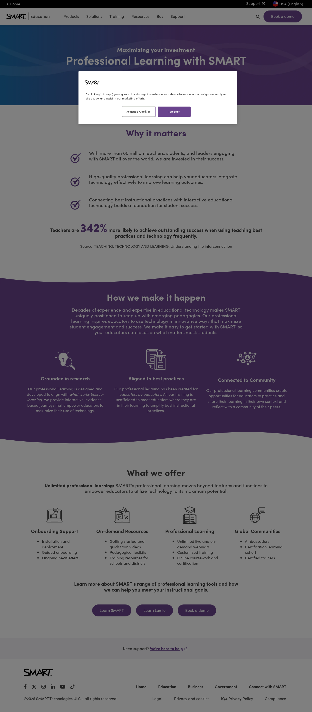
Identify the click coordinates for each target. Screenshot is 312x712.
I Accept (174, 111)
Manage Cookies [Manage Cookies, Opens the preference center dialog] (138, 111)
